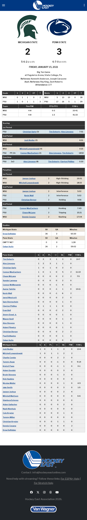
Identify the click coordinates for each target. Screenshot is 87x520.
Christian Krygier (10, 421)
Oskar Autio (8, 246)
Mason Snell (8, 319)
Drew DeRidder (9, 234)
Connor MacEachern (29, 153)
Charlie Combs (9, 358)
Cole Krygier (8, 413)
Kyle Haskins (8, 379)
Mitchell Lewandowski (29, 149)
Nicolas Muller (9, 383)
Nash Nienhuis (9, 409)
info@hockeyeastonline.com (49, 472)
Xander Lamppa (10, 280)
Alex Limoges (67, 132)
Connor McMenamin (12, 285)
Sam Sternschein (10, 302)
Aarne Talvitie (9, 289)
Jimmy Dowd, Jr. (10, 315)
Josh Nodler (29, 140)
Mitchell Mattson (10, 396)
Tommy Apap (9, 362)
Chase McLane (28, 212)
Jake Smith (7, 387)
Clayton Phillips (67, 161)
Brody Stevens (9, 375)
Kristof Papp (8, 366)
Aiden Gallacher (10, 404)
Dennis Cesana (29, 217)
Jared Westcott (10, 297)
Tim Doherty (54, 132)
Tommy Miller (9, 417)
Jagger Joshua (28, 178)
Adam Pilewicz (9, 327)
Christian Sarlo (29, 132)
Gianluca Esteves (10, 400)
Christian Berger (28, 200)
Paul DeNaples (9, 336)
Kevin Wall (29, 195)
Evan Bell (7, 310)
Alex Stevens (9, 323)
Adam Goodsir (9, 370)
